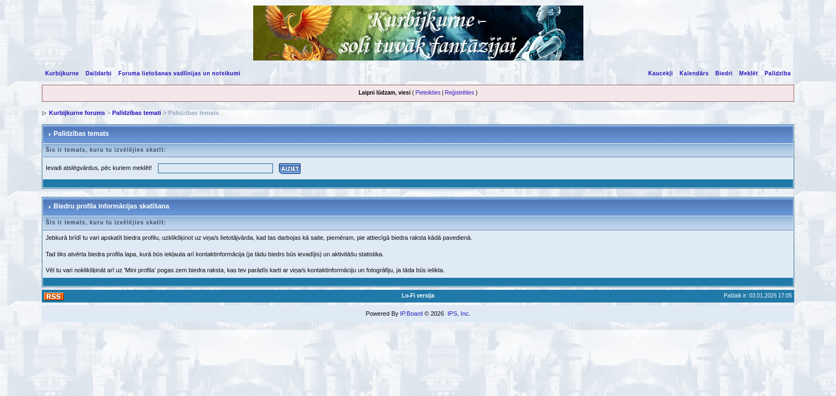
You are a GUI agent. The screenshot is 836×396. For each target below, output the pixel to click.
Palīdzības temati (136, 112)
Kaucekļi (660, 73)
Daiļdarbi (99, 73)
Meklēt (748, 73)
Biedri (724, 73)
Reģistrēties (459, 93)
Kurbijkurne (62, 73)
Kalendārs (694, 73)
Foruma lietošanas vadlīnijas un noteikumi (179, 73)
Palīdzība (777, 73)
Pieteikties (428, 93)
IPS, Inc (458, 313)
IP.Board (411, 313)
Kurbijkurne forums (77, 112)
